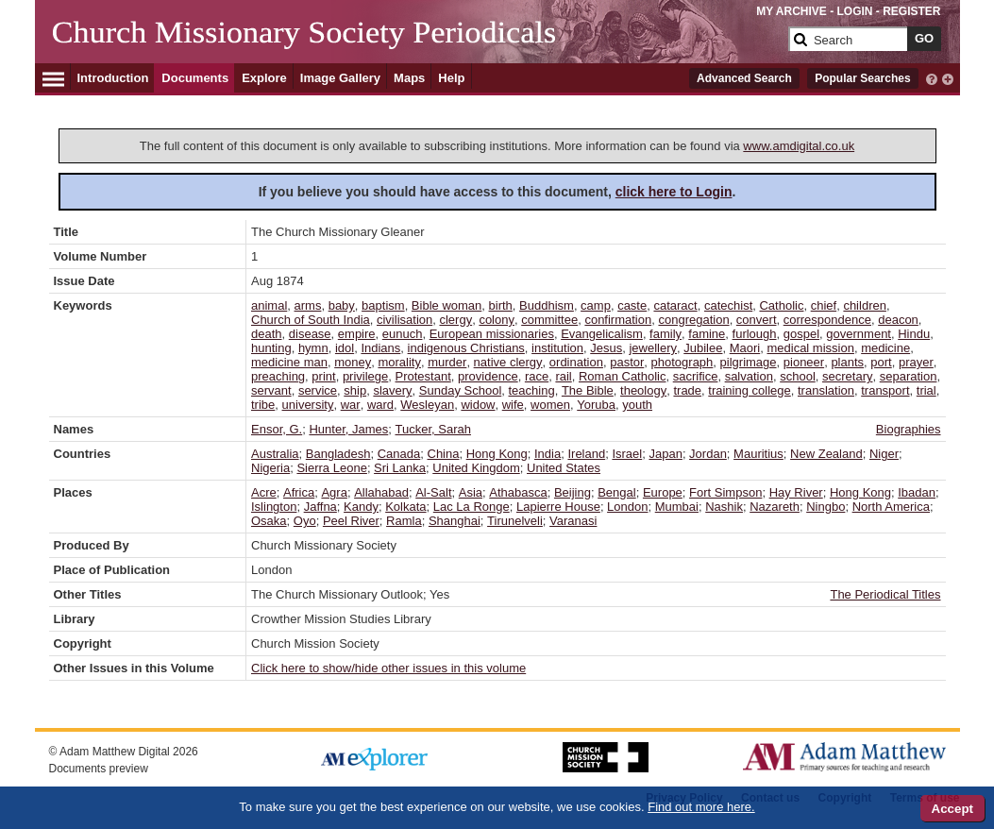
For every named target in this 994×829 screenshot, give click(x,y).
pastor (627, 362)
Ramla (404, 521)
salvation (749, 376)
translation (826, 390)
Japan (665, 454)
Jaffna (320, 506)
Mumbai (677, 506)
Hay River (796, 492)
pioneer (803, 362)
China (444, 454)
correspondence (827, 320)
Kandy (361, 506)
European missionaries (492, 334)
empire (357, 334)
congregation (693, 320)
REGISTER (911, 11)
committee (549, 320)
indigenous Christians (466, 348)
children (864, 305)
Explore (264, 78)
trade (687, 390)
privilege (365, 376)
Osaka (269, 521)
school (798, 376)
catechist (728, 305)
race (536, 376)
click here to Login (674, 191)
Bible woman (446, 305)
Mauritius (758, 454)
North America (891, 506)
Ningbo (825, 506)
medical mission (810, 348)
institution (557, 348)
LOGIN (854, 11)
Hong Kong (497, 454)
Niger (884, 454)
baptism (383, 305)
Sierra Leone (331, 468)
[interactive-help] (931, 77)
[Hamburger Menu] (53, 76)
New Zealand (826, 454)
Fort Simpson (725, 492)
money (352, 362)
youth (637, 405)
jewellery (653, 348)
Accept (952, 809)
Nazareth (775, 506)
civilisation (404, 320)
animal (269, 305)
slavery (392, 390)
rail (563, 376)
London (627, 506)
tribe (263, 405)
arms (308, 305)
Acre (264, 492)
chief (823, 305)
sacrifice (695, 376)
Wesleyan (427, 405)
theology (643, 390)
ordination (576, 362)
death (266, 334)
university (308, 405)
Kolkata (405, 506)
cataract (675, 305)
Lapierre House (558, 506)
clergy (455, 320)
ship (355, 390)
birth (501, 305)
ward (380, 405)
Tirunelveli (515, 521)
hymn (313, 348)
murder (447, 362)
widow (478, 405)
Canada (399, 454)
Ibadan (916, 492)
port (880, 362)
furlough (755, 334)
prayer (916, 362)
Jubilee (702, 348)
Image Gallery (340, 78)
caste (632, 305)
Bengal (616, 492)
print (323, 376)
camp (596, 305)
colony (496, 320)
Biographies (908, 429)
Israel (627, 454)
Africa (298, 492)
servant (271, 390)
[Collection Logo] (416, 46)
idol (344, 348)
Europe (662, 492)
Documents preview (98, 768)
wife (513, 405)
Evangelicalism (602, 334)
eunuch (402, 334)
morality (399, 362)
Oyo (305, 521)
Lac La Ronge (471, 506)
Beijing (572, 492)
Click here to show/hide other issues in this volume (388, 668)
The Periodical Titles (885, 594)
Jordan (708, 454)
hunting (271, 348)
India (547, 454)
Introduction (113, 78)
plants (847, 362)
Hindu (914, 334)
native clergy (508, 362)
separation (908, 376)
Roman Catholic (622, 376)
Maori (745, 348)
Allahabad (381, 492)
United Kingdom (476, 468)
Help (451, 78)
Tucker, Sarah (433, 429)
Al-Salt (433, 492)
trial (926, 390)
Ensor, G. (276, 429)
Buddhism (546, 305)
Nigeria (270, 468)
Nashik (724, 506)
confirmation (617, 320)
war (351, 405)
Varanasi (573, 521)
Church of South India (310, 320)
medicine (885, 348)
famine (706, 334)
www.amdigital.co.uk (798, 146)
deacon (898, 320)
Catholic (781, 305)
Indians (380, 348)
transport (885, 390)
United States (563, 468)
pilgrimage (748, 362)
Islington (273, 506)
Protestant (423, 376)
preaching (278, 376)
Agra (333, 492)
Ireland (586, 454)
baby (342, 305)
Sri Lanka (400, 468)
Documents (194, 78)
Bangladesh (338, 454)
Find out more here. (701, 807)
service (317, 390)
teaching (532, 390)
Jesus (606, 348)
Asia (470, 492)
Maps (409, 78)
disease (310, 334)
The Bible (588, 390)
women (550, 405)
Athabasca (518, 492)
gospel (801, 334)
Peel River (351, 521)
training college (749, 390)
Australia (275, 454)
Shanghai (454, 521)
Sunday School (460, 390)
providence (488, 376)
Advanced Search (744, 78)
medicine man (289, 362)
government (858, 334)
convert (756, 320)
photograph (682, 362)
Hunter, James (348, 429)
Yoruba (596, 405)
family (665, 334)
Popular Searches (862, 78)
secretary (847, 376)
